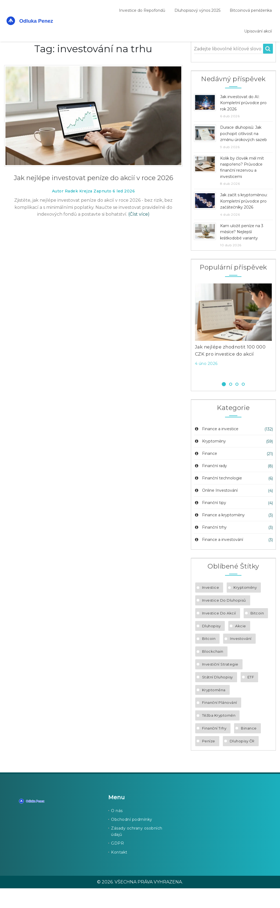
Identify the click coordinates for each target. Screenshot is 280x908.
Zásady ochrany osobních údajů (136, 850)
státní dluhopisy (217, 697)
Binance (249, 748)
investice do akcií (219, 633)
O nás (117, 830)
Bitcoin (257, 633)
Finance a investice (216, 448)
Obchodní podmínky (131, 839)
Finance (205, 473)
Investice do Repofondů (142, 10)
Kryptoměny (210, 460)
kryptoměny (245, 607)
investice (210, 607)
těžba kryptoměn (219, 735)
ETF (250, 697)
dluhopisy (211, 645)
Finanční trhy (210, 546)
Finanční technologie (218, 497)
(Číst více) (139, 233)
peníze (208, 760)
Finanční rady (210, 485)
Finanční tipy (210, 522)
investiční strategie (220, 684)
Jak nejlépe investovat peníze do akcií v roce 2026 (93, 197)
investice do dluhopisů (224, 620)
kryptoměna (214, 709)
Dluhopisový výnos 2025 (197, 10)
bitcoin (209, 658)
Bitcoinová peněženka (251, 10)
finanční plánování (219, 722)
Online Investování (216, 510)
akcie (240, 645)
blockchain (212, 671)
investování (241, 658)
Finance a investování (218, 559)
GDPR (117, 862)
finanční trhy (214, 748)
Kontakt (119, 871)
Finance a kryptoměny (219, 534)
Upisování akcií (258, 31)
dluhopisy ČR (242, 760)
